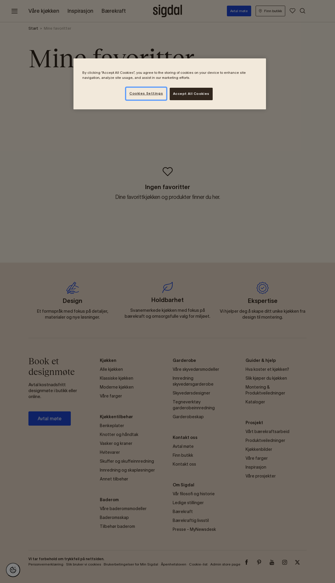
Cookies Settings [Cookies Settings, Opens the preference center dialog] (146, 93)
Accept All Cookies (191, 93)
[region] (169, 83)
